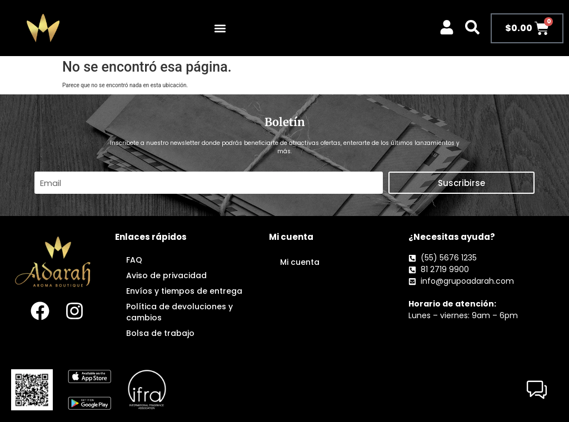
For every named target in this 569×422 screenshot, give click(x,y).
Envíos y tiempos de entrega (184, 291)
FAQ (134, 259)
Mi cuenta (300, 262)
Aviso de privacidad (166, 275)
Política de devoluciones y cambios (179, 312)
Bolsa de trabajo (160, 333)
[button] (220, 28)
